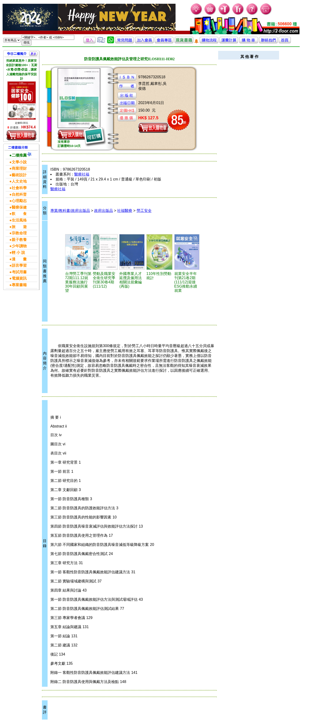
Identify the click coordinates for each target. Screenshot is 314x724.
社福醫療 (124, 211)
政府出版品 (103, 211)
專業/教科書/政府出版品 (70, 211)
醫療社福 (81, 174)
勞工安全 (144, 211)
